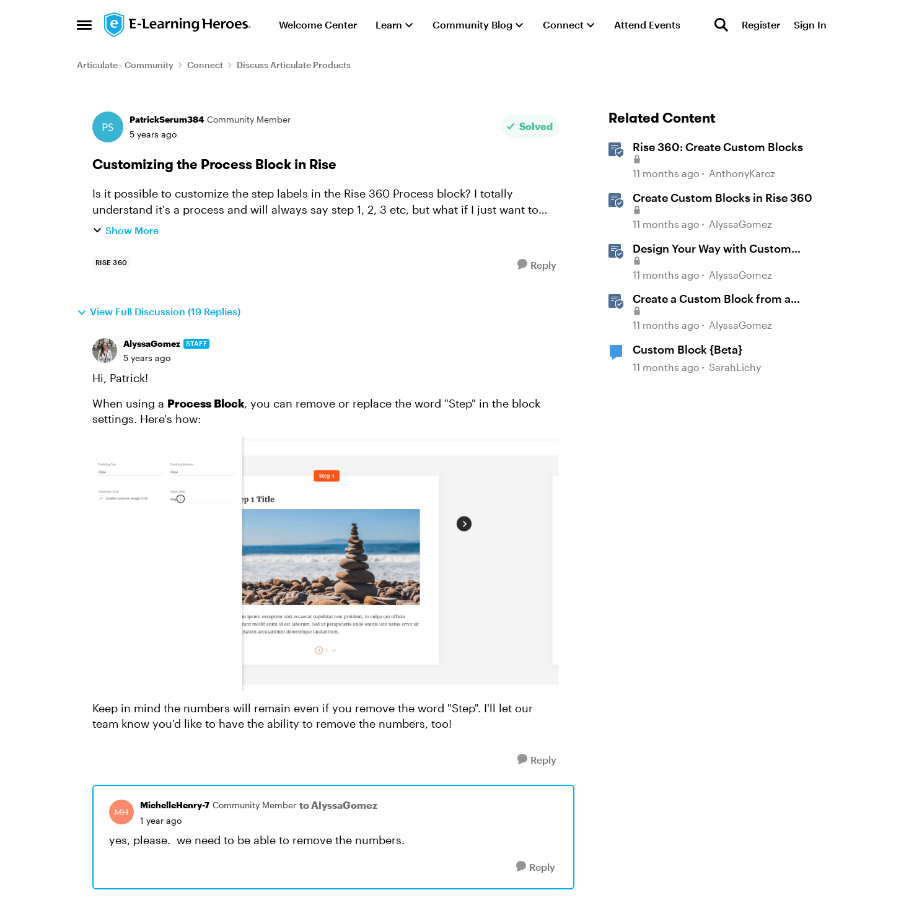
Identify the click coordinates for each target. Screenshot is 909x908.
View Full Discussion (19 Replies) (158, 311)
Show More (125, 230)
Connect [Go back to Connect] (205, 64)
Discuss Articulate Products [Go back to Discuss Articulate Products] (294, 64)
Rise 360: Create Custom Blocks (718, 147)
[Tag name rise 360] (111, 262)
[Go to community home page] (178, 24)
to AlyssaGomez (338, 805)
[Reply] (537, 265)
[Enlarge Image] (325, 563)
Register (761, 24)
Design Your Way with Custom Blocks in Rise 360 (712, 249)
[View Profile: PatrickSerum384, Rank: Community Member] (107, 126)
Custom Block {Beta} (687, 349)
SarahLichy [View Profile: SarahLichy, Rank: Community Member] (735, 367)
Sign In (810, 24)
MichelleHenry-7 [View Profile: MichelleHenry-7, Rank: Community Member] (174, 805)
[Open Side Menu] (84, 24)
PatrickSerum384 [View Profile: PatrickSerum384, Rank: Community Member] (167, 119)
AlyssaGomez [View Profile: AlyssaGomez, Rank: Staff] (151, 343)
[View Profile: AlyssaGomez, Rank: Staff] (104, 350)
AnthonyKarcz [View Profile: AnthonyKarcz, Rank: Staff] (742, 174)
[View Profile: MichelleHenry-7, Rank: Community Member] (121, 812)
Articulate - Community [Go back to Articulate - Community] (125, 64)
